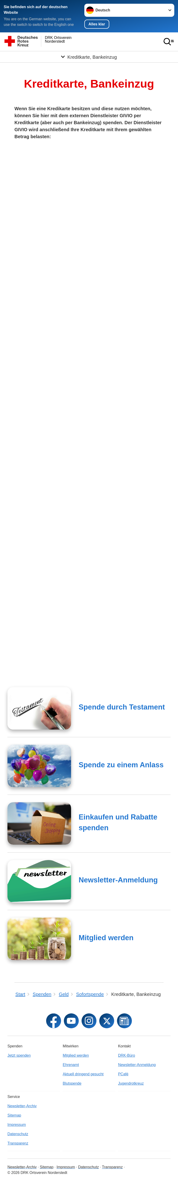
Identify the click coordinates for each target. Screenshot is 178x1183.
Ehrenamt (71, 1065)
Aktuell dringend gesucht (83, 1074)
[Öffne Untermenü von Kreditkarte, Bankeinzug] (89, 56)
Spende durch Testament (122, 707)
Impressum (16, 1125)
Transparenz (17, 1143)
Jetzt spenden (19, 1055)
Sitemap (14, 1115)
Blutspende (72, 1083)
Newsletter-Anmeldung (118, 880)
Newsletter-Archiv (22, 1106)
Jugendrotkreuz (131, 1083)
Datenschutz (17, 1134)
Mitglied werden (106, 938)
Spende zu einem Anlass (121, 765)
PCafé (123, 1074)
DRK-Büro (126, 1055)
